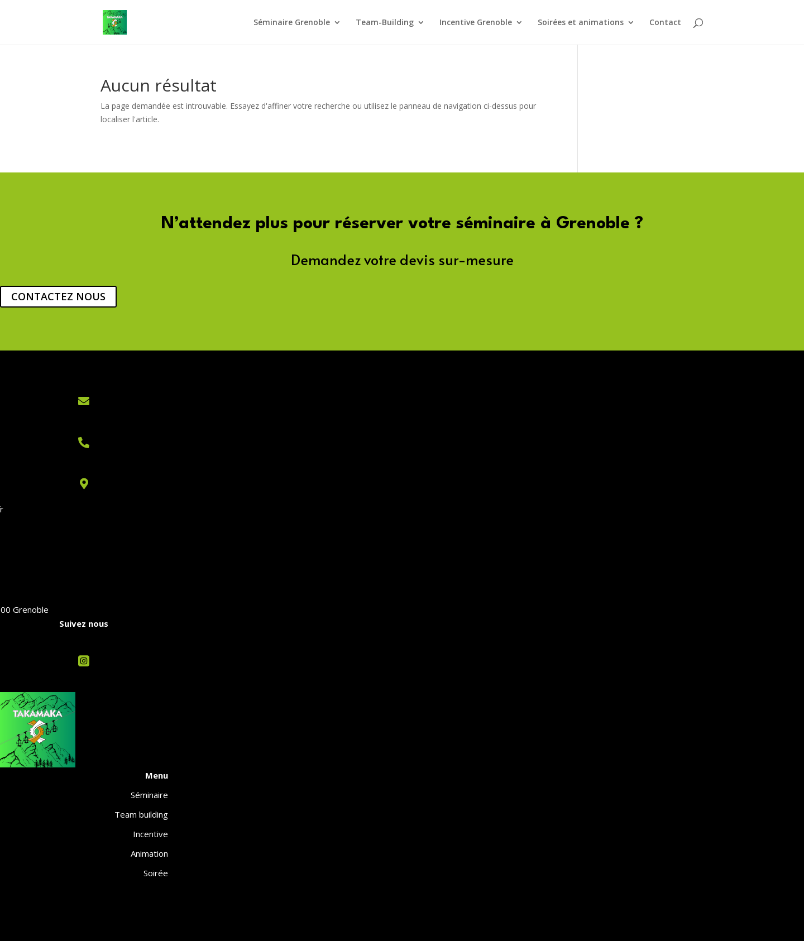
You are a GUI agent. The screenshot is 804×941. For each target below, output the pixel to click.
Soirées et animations (581, 22)
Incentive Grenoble (475, 22)
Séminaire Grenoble (291, 22)
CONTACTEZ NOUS (58, 296)
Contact (665, 22)
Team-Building (385, 22)
